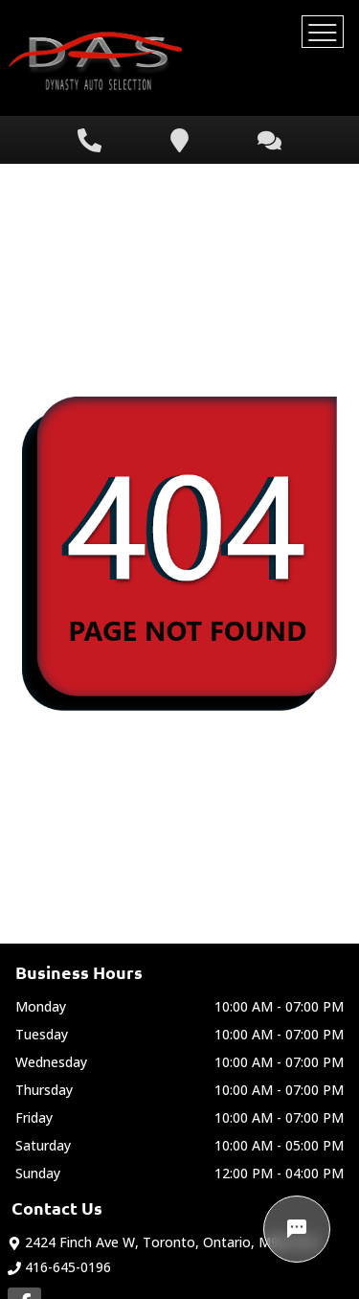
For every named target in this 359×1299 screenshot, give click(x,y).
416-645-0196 (59, 1267)
